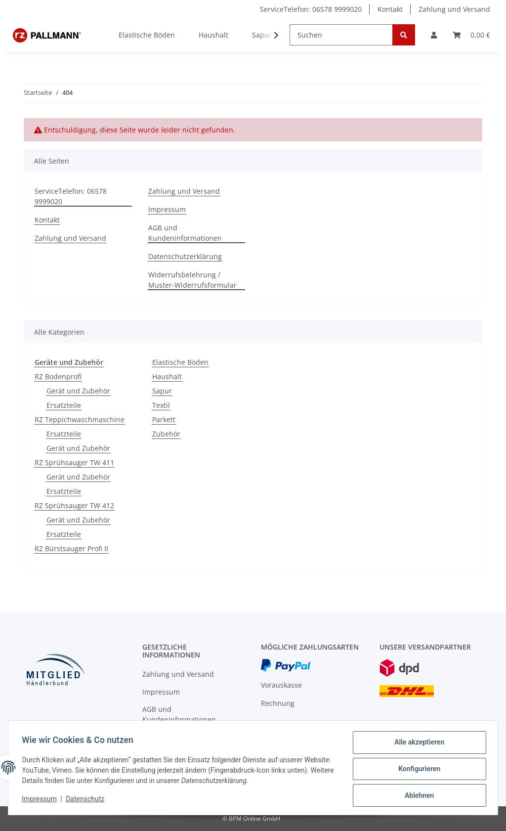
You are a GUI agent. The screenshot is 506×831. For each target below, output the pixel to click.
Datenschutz (87, 800)
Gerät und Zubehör (78, 390)
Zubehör (166, 433)
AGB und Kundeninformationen (185, 233)
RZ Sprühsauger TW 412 (74, 505)
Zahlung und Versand (454, 9)
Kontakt (390, 9)
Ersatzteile (63, 405)
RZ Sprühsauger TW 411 (74, 462)
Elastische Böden (180, 362)
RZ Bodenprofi (58, 376)
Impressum (167, 209)
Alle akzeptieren (417, 744)
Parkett (163, 419)
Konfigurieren (417, 770)
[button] (434, 35)
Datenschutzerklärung (185, 256)
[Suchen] (341, 34)
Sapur (162, 390)
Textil (161, 405)
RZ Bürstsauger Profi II (71, 548)
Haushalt (167, 376)
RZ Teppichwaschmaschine (80, 419)
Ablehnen (416, 796)
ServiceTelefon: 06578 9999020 (311, 9)
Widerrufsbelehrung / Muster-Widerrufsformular (192, 280)
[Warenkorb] (471, 35)
